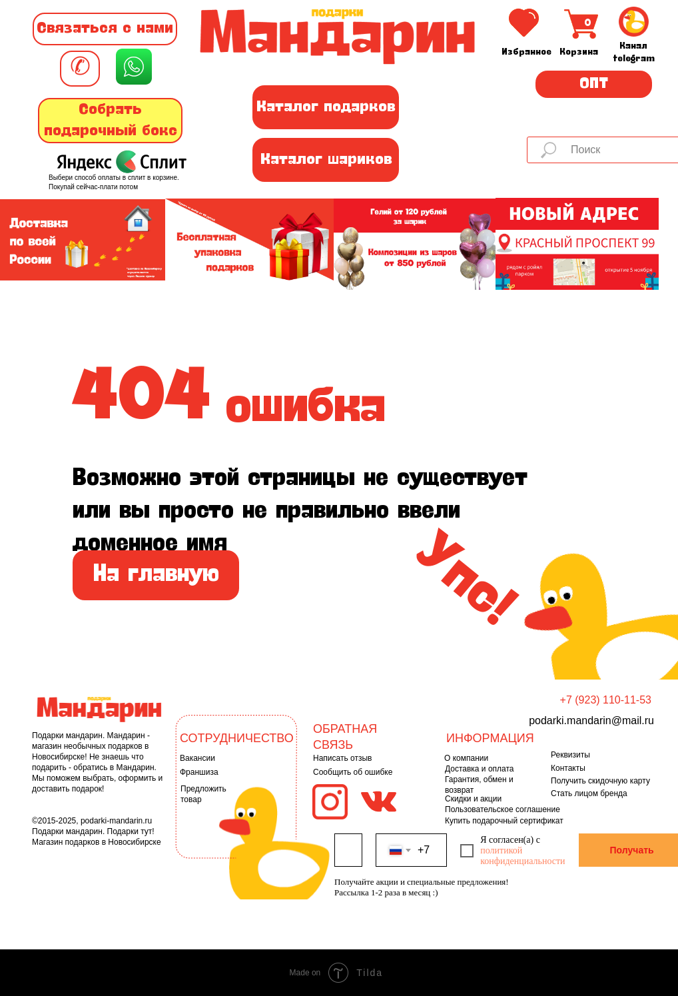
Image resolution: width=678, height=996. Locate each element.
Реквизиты (570, 754)
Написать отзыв (342, 758)
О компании (466, 758)
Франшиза (199, 772)
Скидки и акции (473, 798)
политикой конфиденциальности (522, 855)
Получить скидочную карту (600, 780)
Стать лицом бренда (589, 793)
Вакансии (197, 758)
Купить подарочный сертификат (504, 820)
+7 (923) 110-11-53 (605, 700)
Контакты (568, 768)
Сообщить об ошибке (352, 772)
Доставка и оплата (479, 768)
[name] (348, 850)
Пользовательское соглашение (502, 809)
